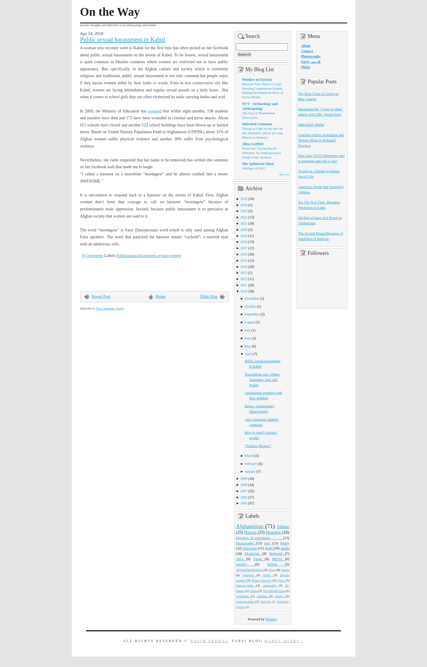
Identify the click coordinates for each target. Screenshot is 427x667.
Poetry (284, 543)
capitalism (243, 596)
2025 (244, 199)
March (249, 456)
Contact (307, 51)
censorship (270, 585)
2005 (244, 503)
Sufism (276, 564)
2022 (244, 217)
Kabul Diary (283, 641)
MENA (278, 559)
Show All (284, 174)
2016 (244, 254)
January (250, 471)
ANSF (268, 575)
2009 (244, 479)
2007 (244, 491)
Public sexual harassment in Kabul (122, 39)
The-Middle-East (274, 591)
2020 (244, 230)
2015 (244, 260)
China (254, 591)
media (285, 548)
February (251, 464)
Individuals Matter (311, 125)
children (263, 596)
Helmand (277, 554)
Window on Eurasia (257, 79)
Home (161, 296)
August (250, 322)
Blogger (271, 619)
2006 (244, 497)
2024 (244, 205)
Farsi (282, 580)
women (175, 255)
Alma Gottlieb (253, 144)
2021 (244, 223)
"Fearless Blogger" (258, 446)
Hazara (251, 532)
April (248, 354)
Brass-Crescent (262, 580)
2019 (244, 236)
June (248, 338)
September (252, 314)
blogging (274, 532)
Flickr (305, 67)
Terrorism (250, 548)
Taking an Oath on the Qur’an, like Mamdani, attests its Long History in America (262, 133)
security (245, 564)
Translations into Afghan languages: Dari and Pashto (262, 379)
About (306, 46)
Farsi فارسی (311, 62)
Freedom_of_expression (259, 538)
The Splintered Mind (258, 164)
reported (154, 111)
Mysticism (253, 554)
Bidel (269, 548)
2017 (244, 248)
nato (268, 543)
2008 (244, 485)
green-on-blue (245, 601)
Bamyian (266, 601)
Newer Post (100, 296)
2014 (244, 267)
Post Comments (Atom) (110, 308)
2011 (243, 285)
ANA (241, 559)
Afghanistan (127, 255)
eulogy (280, 596)
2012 (244, 279)
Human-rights (246, 585)
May (248, 346)
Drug (272, 569)
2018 (244, 242)
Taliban (283, 526)
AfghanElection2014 (250, 569)
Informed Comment (257, 124)
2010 (244, 291)
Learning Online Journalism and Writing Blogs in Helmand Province (321, 140)
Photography (246, 543)
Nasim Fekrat (209, 641)
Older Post (209, 296)
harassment (147, 255)
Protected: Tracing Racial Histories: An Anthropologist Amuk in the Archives (261, 153)
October (250, 306)
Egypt (259, 559)
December (252, 298)
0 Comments (92, 255)
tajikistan (249, 575)
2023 (244, 211)
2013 (244, 273)
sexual (162, 255)
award (285, 569)
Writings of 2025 (253, 168)
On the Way (110, 11)
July (248, 330)
